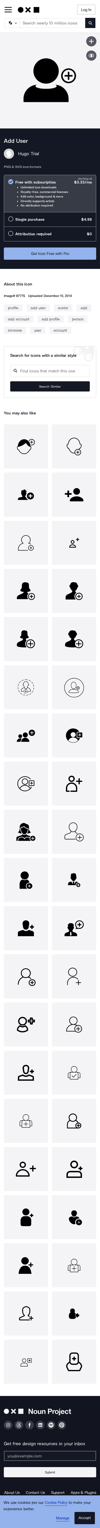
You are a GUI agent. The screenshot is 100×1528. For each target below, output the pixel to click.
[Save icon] (91, 41)
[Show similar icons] (91, 55)
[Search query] (50, 371)
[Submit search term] (90, 23)
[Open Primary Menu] (8, 10)
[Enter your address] (50, 1456)
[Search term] (52, 23)
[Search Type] (12, 23)
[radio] (50, 193)
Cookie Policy (56, 1502)
